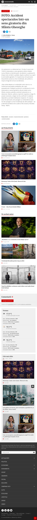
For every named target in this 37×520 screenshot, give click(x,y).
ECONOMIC (4, 465)
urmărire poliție (5, 119)
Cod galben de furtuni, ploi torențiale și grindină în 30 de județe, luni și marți (18, 408)
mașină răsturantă (18, 117)
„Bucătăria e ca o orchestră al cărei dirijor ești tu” (15, 239)
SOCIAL (3, 479)
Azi (3, 358)
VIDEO (3, 504)
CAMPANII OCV (5, 486)
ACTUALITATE (5, 11)
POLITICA (4, 461)
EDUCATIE (4, 483)
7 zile (6, 358)
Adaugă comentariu (7, 300)
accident (11, 117)
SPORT (3, 472)
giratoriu (26, 117)
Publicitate (12, 513)
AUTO (3, 490)
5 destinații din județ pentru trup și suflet (12, 261)
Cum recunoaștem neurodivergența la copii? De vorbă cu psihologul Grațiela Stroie (17, 154)
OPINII (3, 500)
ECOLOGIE (4, 493)
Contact (28, 513)
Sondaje (3, 515)
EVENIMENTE (5, 469)
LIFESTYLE (4, 497)
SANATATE (4, 476)
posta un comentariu (26, 304)
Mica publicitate (20, 513)
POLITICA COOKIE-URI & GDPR (14, 515)
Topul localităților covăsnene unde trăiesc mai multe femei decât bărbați (17, 287)
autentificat (10, 304)
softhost (19, 517)
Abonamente (4, 513)
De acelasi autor (7, 214)
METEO (5, 404)
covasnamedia (7, 2)
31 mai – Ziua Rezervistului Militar (11, 207)
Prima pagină (4, 5)
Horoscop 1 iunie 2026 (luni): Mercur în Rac (13, 181)
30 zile (10, 358)
